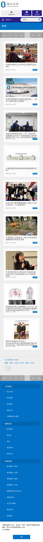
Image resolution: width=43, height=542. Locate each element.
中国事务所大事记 (13, 416)
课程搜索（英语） (13, 479)
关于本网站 (6, 530)
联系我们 (26, 14)
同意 (21, 537)
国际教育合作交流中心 (14, 491)
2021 (33, 363)
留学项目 (10, 429)
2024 (17, 363)
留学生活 (10, 454)
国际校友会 (10, 497)
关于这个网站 (11, 503)
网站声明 (10, 509)
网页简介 (10, 516)
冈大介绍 (10, 392)
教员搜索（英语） (13, 466)
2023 (22, 363)
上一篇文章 (8, 368)
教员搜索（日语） (13, 473)
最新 (6, 363)
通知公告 (10, 410)
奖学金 (9, 435)
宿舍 (8, 441)
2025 (11, 363)
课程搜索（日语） (13, 485)
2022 (27, 363)
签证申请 (10, 448)
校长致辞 (10, 398)
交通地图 (37, 14)
